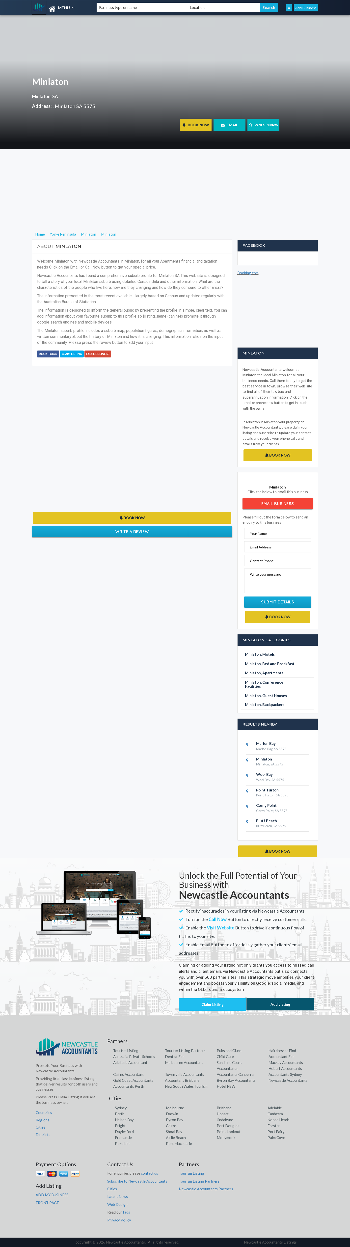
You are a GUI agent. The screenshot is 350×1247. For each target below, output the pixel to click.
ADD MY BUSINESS (52, 1195)
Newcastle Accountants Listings (270, 1242)
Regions (42, 1120)
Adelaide (275, 1108)
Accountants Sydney (285, 1074)
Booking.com (248, 273)
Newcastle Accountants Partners (206, 1189)
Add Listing (280, 1004)
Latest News (117, 1196)
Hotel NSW (226, 1086)
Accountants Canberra (235, 1074)
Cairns (171, 1125)
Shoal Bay (174, 1131)
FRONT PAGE (47, 1202)
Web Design (117, 1204)
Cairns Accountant (128, 1074)
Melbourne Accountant (184, 1062)
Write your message (265, 574)
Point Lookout (229, 1131)
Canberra (275, 1113)
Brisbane (224, 1108)
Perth (119, 1113)
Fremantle (123, 1137)
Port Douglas (228, 1125)
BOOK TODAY (48, 354)
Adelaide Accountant (130, 1062)
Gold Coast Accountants (133, 1080)
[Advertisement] (175, 196)
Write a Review (132, 531)
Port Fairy (276, 1131)
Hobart (223, 1113)
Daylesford (124, 1131)
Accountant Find (282, 1056)
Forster (274, 1125)
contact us (149, 1173)
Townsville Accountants (184, 1074)
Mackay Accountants (286, 1062)
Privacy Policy (119, 1220)
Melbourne (175, 1108)
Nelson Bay (124, 1119)
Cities (40, 1127)
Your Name (258, 533)
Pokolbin (122, 1143)
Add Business (306, 8)
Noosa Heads (279, 1119)
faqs (126, 1212)
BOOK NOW (195, 125)
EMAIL (229, 125)
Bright (120, 1125)
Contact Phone (262, 561)
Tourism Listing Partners (185, 1050)
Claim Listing (72, 354)
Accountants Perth (128, 1086)
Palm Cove (276, 1137)
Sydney (121, 1108)
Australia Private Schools (134, 1056)
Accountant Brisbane (182, 1080)
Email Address (261, 547)
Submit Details (277, 601)
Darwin (172, 1113)
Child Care (225, 1056)
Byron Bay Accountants (236, 1080)
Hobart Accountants (285, 1068)
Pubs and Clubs (229, 1050)
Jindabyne (225, 1119)
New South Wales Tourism (186, 1086)
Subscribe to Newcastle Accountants (137, 1181)
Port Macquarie (179, 1143)
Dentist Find (175, 1056)
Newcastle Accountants (288, 1080)
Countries (44, 1112)
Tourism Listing (125, 1050)
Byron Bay (174, 1119)
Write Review (263, 125)
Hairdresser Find (282, 1050)
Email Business (97, 354)
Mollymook (226, 1137)
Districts (43, 1134)
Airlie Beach (176, 1137)
